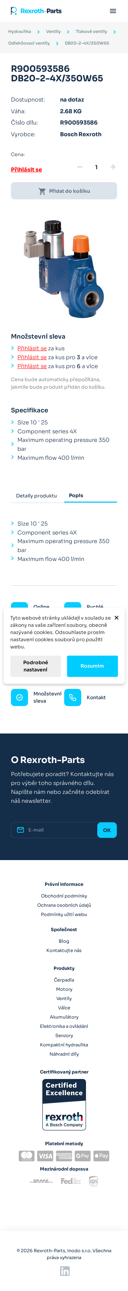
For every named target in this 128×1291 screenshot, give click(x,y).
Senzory (64, 1035)
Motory (64, 989)
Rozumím (92, 666)
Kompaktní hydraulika (64, 1045)
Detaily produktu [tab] (36, 496)
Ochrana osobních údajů (64, 905)
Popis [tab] (76, 495)
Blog (64, 941)
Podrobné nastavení (35, 666)
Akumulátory (64, 1017)
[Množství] (96, 167)
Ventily (64, 998)
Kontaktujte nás (64, 950)
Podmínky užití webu (64, 914)
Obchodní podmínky (64, 896)
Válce (64, 1008)
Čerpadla (64, 980)
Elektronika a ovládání (64, 1026)
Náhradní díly (64, 1054)
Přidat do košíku (64, 191)
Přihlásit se (26, 169)
